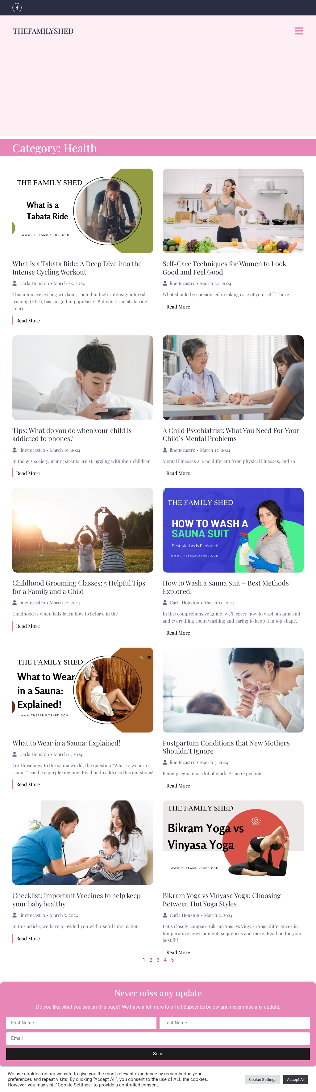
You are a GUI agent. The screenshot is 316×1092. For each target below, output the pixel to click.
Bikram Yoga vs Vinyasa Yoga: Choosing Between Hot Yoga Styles (222, 899)
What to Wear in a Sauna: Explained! (66, 742)
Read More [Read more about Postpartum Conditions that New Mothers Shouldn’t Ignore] (178, 785)
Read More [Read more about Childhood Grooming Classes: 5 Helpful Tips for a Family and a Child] (28, 626)
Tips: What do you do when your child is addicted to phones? (72, 434)
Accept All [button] (296, 1079)
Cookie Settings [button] (262, 1079)
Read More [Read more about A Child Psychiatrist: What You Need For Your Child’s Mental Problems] (178, 473)
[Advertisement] (158, 92)
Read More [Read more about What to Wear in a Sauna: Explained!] (28, 784)
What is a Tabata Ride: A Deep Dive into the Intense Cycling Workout (77, 267)
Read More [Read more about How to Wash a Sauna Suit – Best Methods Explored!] (178, 632)
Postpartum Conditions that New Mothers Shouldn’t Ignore (226, 746)
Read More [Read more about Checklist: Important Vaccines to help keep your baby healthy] (28, 938)
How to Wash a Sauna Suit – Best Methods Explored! (226, 586)
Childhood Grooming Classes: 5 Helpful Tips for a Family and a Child (78, 586)
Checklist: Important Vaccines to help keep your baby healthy (76, 899)
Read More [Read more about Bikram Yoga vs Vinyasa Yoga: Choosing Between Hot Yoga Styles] (178, 952)
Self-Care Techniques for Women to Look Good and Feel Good (224, 267)
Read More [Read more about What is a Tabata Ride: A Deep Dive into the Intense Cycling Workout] (28, 320)
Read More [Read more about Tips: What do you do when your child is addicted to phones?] (28, 473)
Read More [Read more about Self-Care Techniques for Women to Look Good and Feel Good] (178, 306)
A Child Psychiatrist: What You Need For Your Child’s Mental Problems (231, 434)
